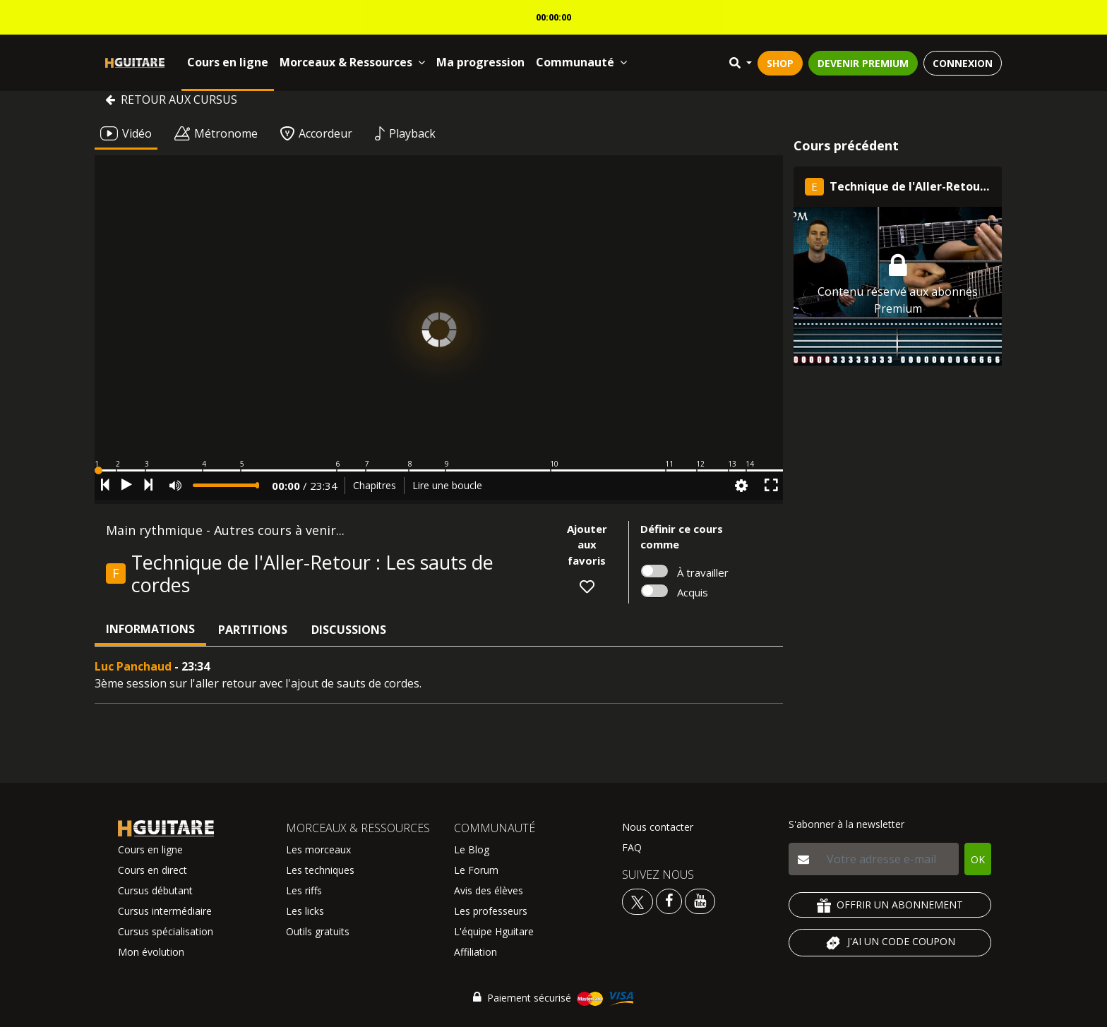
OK (978, 859)
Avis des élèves (488, 890)
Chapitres (374, 485)
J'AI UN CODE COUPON (890, 943)
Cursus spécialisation (165, 931)
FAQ (632, 847)
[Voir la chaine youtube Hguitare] (700, 900)
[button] (439, 470)
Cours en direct (152, 870)
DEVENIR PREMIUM (863, 63)
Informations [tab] (150, 629)
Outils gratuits (317, 931)
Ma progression (480, 62)
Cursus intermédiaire (165, 911)
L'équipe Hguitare (494, 931)
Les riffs (304, 890)
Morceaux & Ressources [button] (352, 62)
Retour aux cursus (171, 99)
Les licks (305, 911)
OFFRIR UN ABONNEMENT (890, 905)
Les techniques (320, 870)
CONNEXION (963, 63)
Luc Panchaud (133, 666)
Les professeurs (490, 911)
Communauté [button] (581, 62)
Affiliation (475, 952)
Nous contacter (657, 827)
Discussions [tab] (348, 629)
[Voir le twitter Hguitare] (639, 900)
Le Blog (471, 849)
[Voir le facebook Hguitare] (669, 900)
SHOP (780, 63)
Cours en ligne (227, 62)
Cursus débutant (155, 890)
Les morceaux (318, 849)
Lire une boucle (447, 485)
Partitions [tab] (252, 629)
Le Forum (476, 870)
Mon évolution (151, 952)
